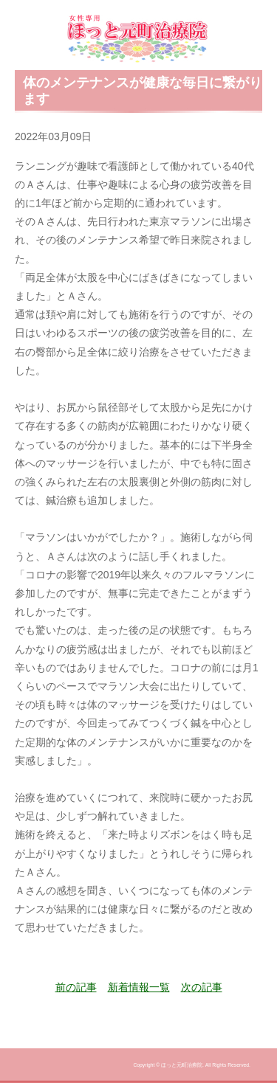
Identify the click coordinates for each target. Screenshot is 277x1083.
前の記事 (76, 987)
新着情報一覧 (139, 987)
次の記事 (201, 987)
